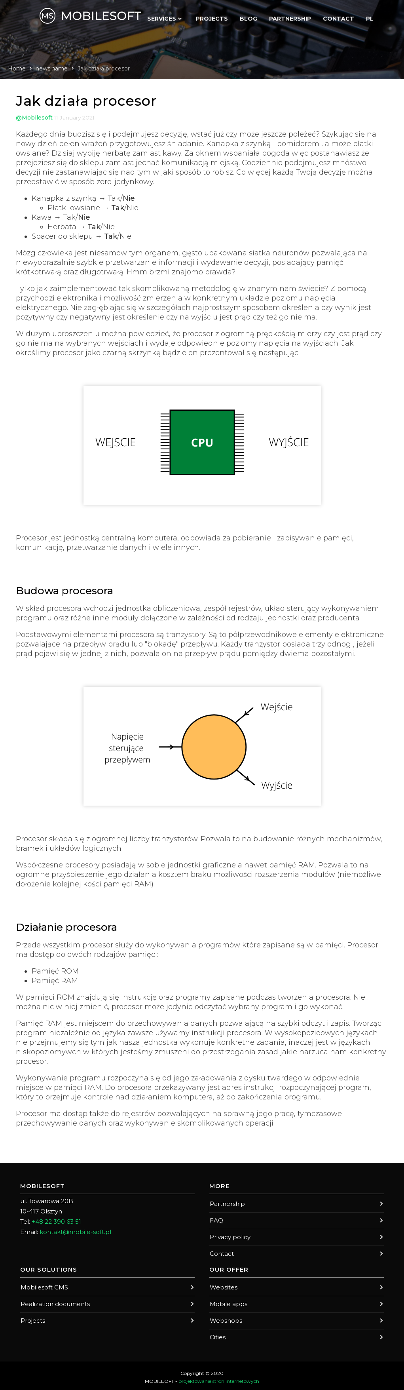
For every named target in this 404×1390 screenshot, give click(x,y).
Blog (248, 16)
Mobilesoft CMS (107, 1285)
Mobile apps (296, 1302)
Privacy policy (296, 1236)
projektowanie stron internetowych (218, 1378)
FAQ (296, 1220)
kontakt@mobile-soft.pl (75, 1232)
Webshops (296, 1318)
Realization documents (107, 1302)
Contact (338, 16)
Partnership (290, 16)
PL (370, 16)
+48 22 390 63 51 (56, 1221)
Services (161, 16)
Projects (212, 16)
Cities (296, 1334)
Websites (296, 1285)
